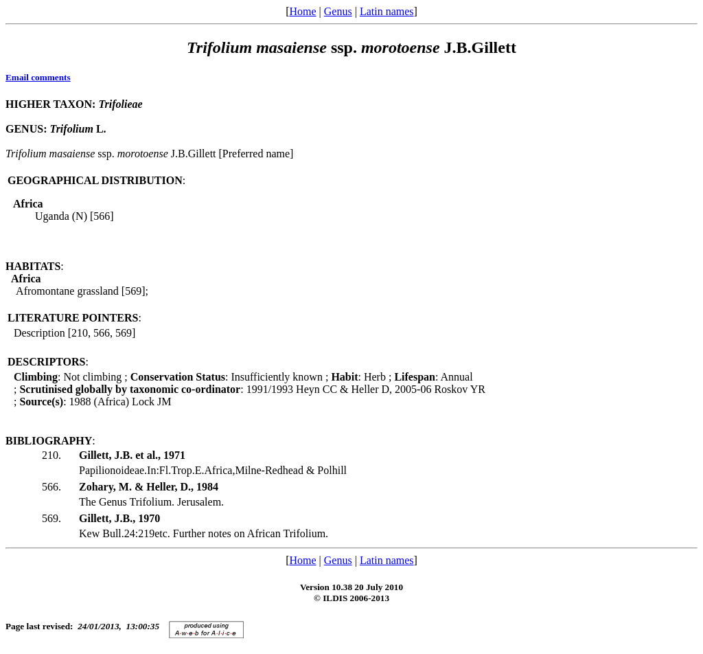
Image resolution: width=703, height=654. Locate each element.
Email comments (38, 77)
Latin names (387, 11)
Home (302, 11)
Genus (338, 11)
